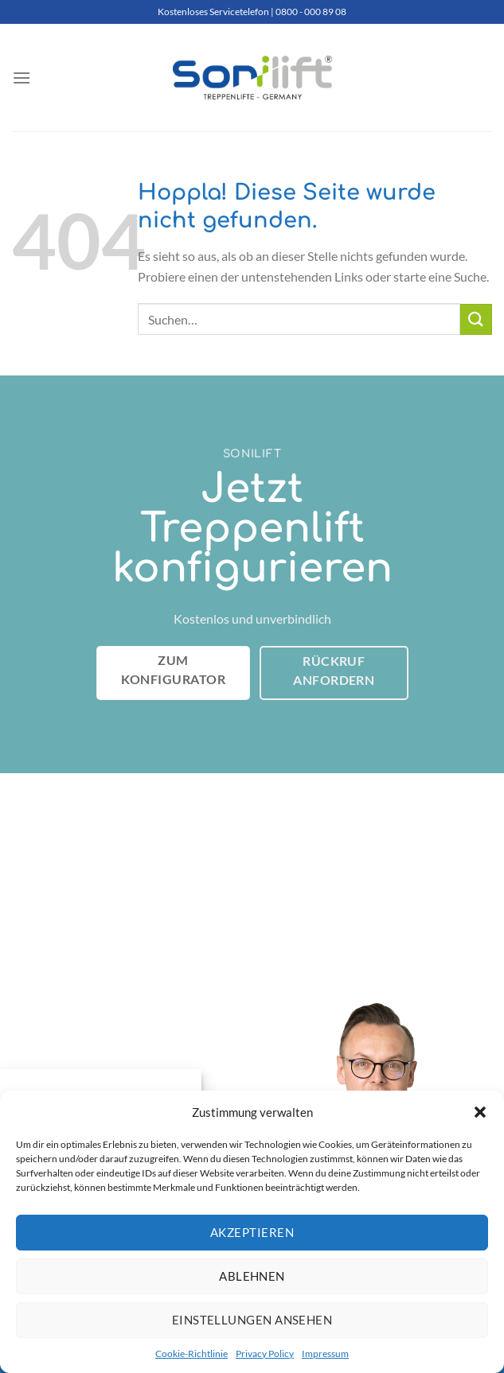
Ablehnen (252, 1276)
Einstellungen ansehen (252, 1320)
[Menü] (21, 77)
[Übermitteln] (476, 319)
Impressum (325, 1353)
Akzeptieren (252, 1232)
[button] (480, 1112)
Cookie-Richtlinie (191, 1353)
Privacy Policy (265, 1353)
